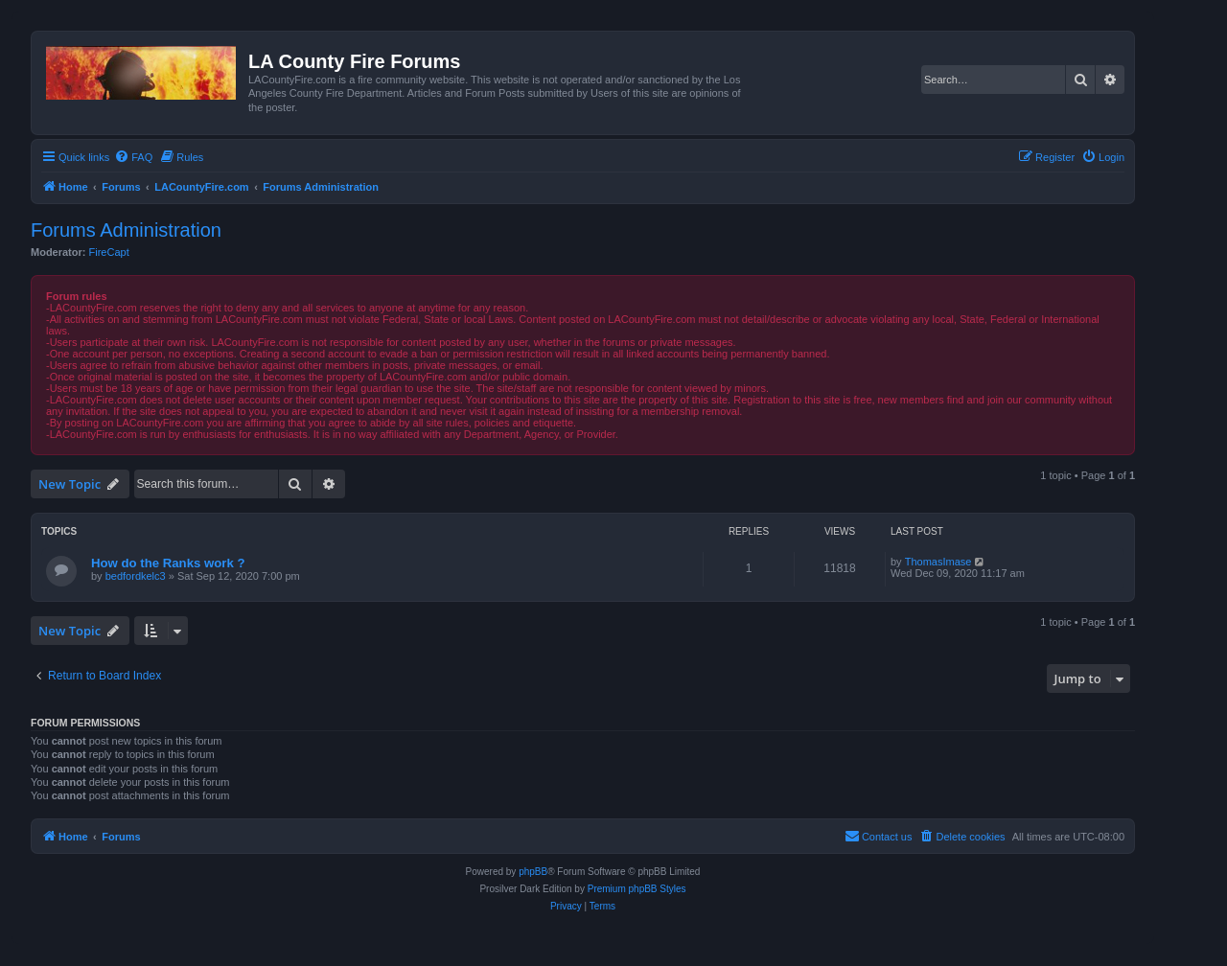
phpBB (533, 871)
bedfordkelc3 (135, 576)
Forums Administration (126, 230)
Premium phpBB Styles (637, 889)
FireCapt (109, 252)
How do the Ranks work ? (167, 563)
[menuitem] (133, 157)
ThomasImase (938, 561)
